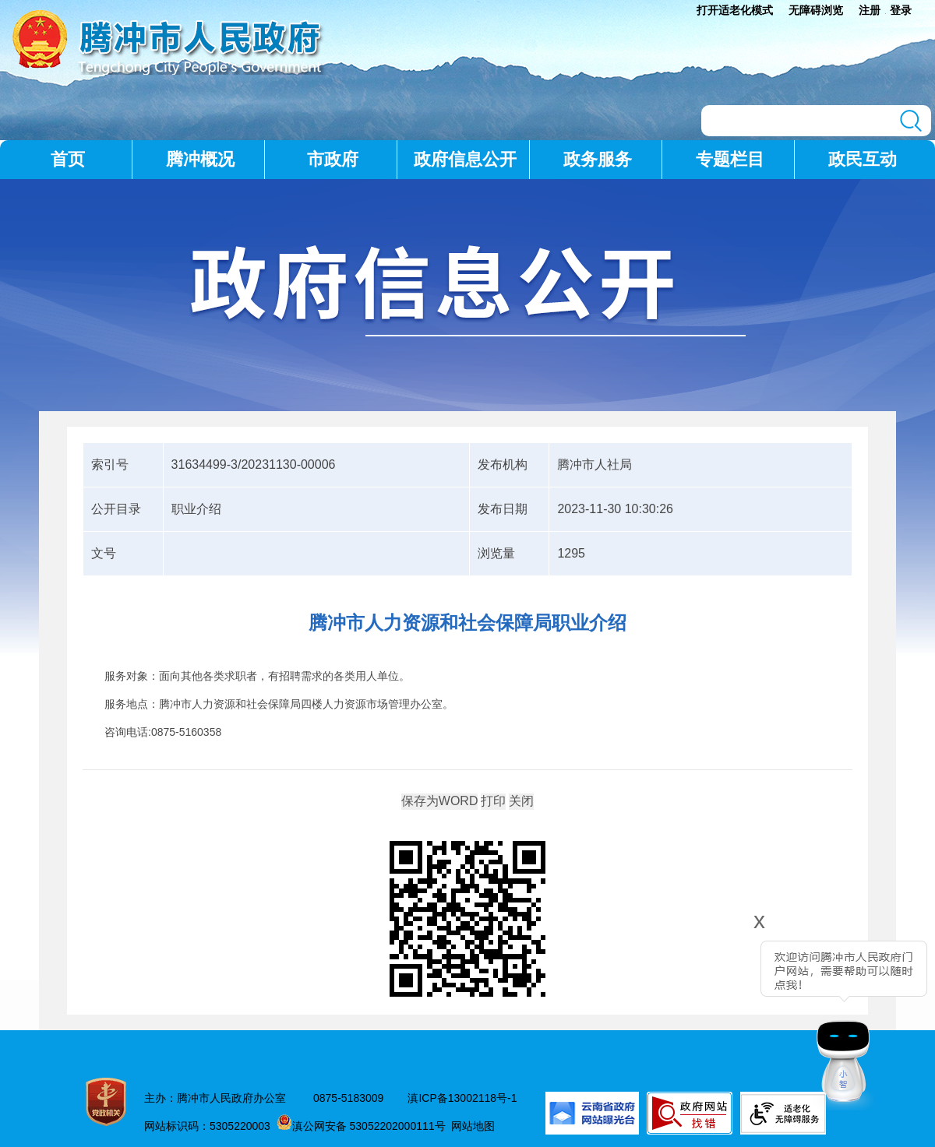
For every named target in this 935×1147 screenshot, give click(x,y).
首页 (68, 159)
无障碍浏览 (816, 10)
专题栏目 (730, 159)
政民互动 (862, 159)
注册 (869, 10)
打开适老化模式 (735, 10)
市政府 (332, 159)
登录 (901, 10)
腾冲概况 (200, 159)
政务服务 (597, 159)
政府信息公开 (465, 159)
